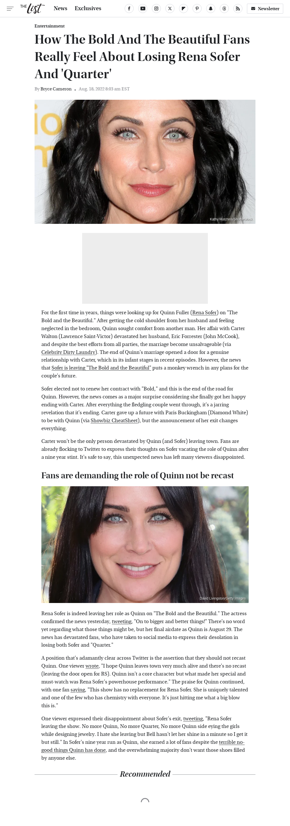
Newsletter (265, 8)
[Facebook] (129, 8)
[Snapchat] (210, 8)
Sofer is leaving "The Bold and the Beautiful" (101, 368)
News (60, 8)
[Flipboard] (183, 8)
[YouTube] (142, 8)
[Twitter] (169, 8)
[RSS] (237, 8)
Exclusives (88, 8)
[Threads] (224, 8)
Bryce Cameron (56, 89)
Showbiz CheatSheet (114, 421)
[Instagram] (156, 8)
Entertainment (50, 26)
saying (78, 690)
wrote (92, 666)
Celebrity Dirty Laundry (68, 352)
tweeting (121, 622)
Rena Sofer (204, 313)
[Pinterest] (197, 8)
